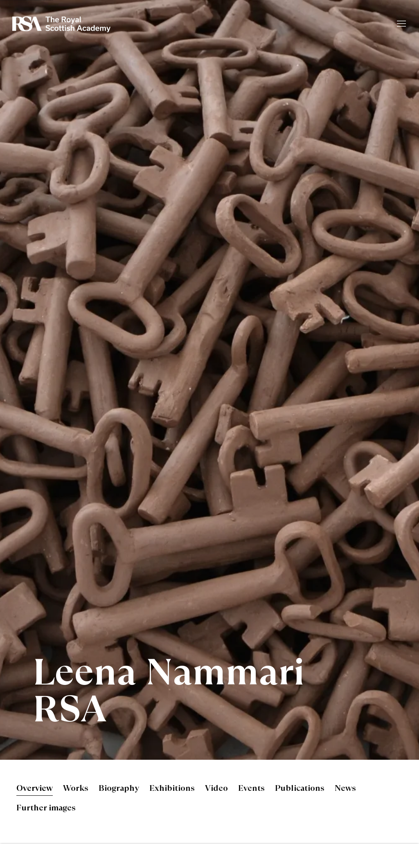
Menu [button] (400, 24)
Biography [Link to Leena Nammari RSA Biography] (119, 789)
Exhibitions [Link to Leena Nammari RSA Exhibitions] (172, 789)
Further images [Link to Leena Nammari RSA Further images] (46, 808)
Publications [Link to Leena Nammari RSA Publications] (299, 789)
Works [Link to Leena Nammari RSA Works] (75, 789)
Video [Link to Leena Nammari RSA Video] (216, 789)
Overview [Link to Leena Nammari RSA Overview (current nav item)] (34, 789)
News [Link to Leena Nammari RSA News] (345, 789)
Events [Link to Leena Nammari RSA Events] (251, 789)
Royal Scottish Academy (61, 24)
